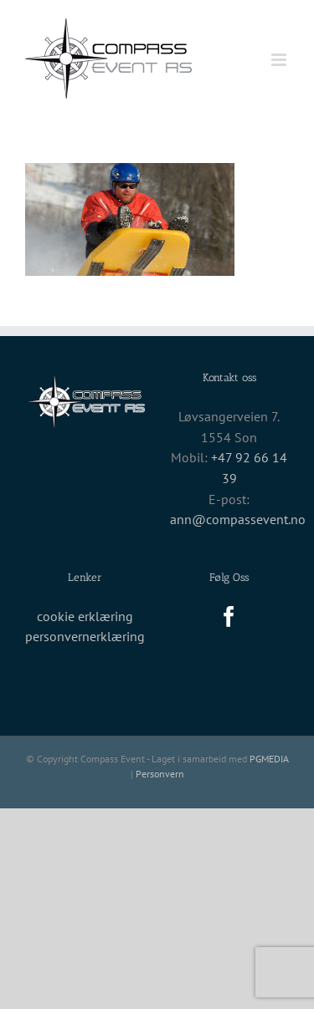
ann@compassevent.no (238, 519)
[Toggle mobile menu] (280, 60)
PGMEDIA (269, 758)
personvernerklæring (85, 636)
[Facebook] (229, 616)
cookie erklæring (85, 616)
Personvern (160, 773)
